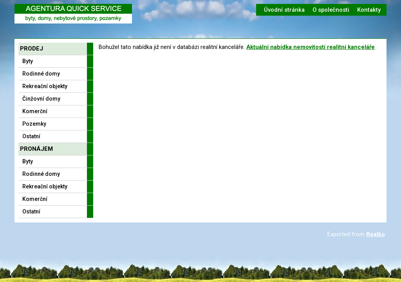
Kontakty (369, 9)
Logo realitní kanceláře (73, 14)
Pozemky (34, 124)
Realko (375, 234)
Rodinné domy (41, 73)
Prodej (31, 48)
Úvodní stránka (284, 9)
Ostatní (31, 136)
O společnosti (330, 9)
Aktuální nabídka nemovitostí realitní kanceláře (310, 47)
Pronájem (36, 148)
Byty (27, 61)
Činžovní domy (41, 99)
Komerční (34, 111)
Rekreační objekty (44, 86)
